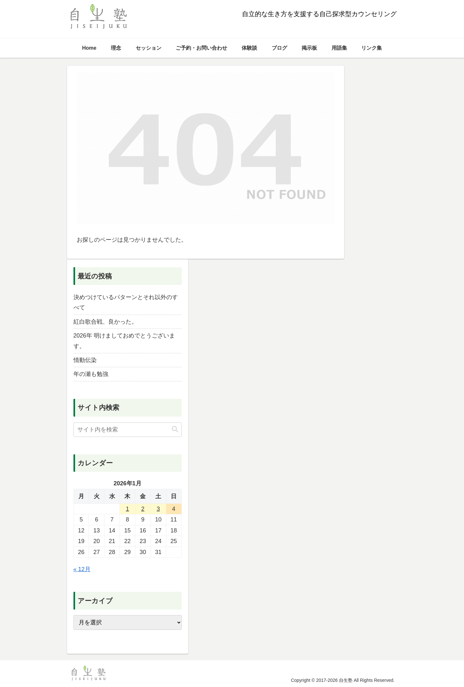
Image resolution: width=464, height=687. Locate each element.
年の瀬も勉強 (90, 374)
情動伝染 (85, 360)
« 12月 (82, 569)
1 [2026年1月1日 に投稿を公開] (127, 509)
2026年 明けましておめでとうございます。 (124, 340)
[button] (175, 429)
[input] (127, 429)
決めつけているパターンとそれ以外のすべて (125, 302)
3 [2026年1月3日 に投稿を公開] (158, 509)
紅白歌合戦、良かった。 (105, 321)
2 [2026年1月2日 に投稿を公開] (142, 509)
